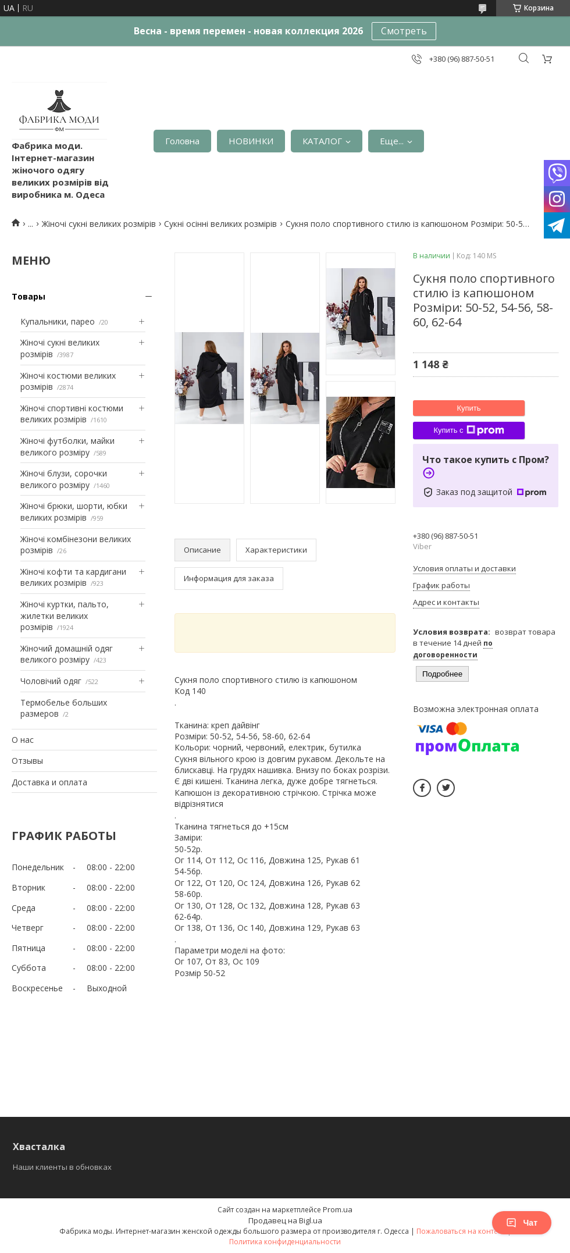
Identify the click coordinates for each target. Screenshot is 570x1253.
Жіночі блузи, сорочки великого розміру (63, 479)
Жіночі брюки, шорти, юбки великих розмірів (73, 511)
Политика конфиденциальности (285, 1242)
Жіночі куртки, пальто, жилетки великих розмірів (64, 615)
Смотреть (404, 30)
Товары (28, 296)
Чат (521, 1223)
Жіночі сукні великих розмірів (99, 223)
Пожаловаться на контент (460, 1231)
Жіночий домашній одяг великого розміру (66, 654)
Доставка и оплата (49, 782)
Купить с (468, 430)
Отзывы (27, 760)
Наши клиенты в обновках (62, 1167)
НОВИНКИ (251, 141)
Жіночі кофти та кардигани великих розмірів (73, 577)
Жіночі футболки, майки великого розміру (67, 446)
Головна (182, 141)
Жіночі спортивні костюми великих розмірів (71, 414)
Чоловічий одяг (50, 680)
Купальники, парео (57, 321)
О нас (23, 739)
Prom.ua (337, 1209)
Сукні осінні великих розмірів (220, 223)
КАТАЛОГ (322, 141)
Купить (468, 408)
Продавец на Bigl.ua (285, 1220)
